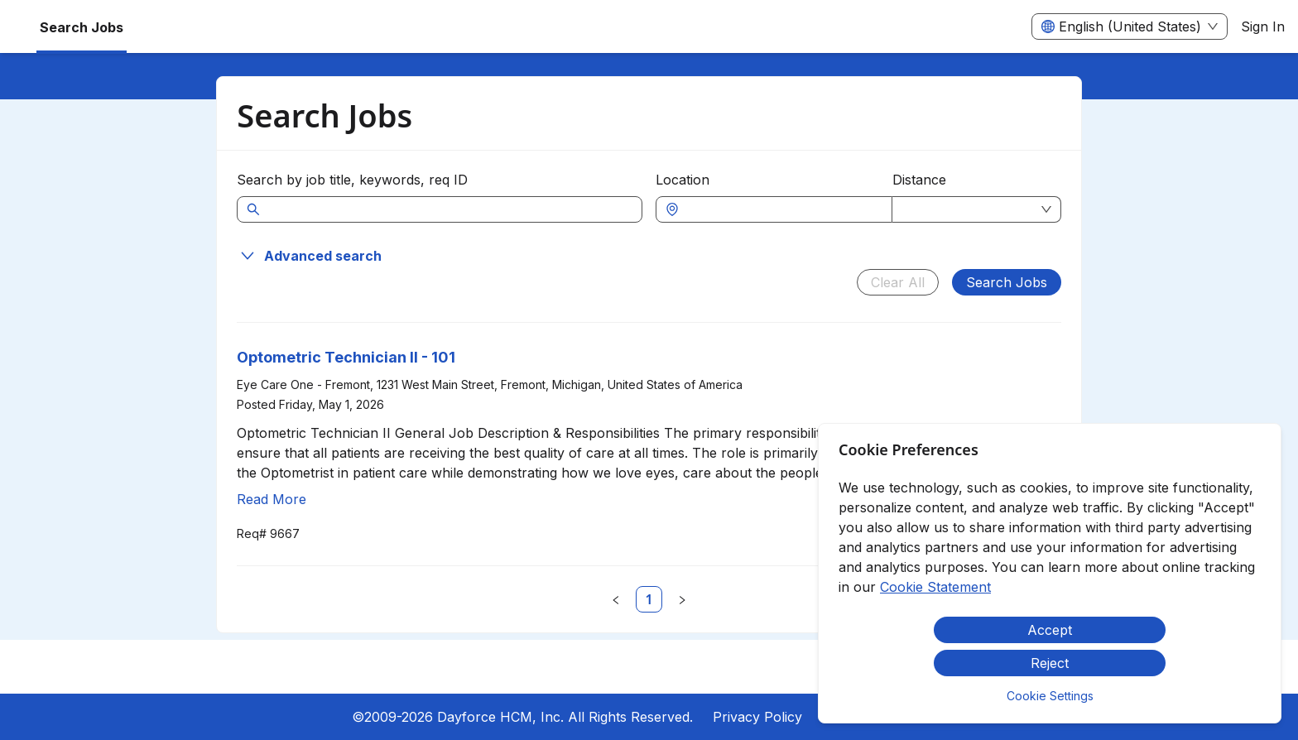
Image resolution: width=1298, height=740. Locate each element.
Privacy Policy (757, 717)
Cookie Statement (935, 587)
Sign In (1263, 26)
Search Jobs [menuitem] (81, 27)
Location (682, 179)
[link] (649, 599)
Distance (919, 179)
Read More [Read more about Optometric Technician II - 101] (271, 499)
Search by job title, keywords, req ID (352, 179)
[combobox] (782, 209)
